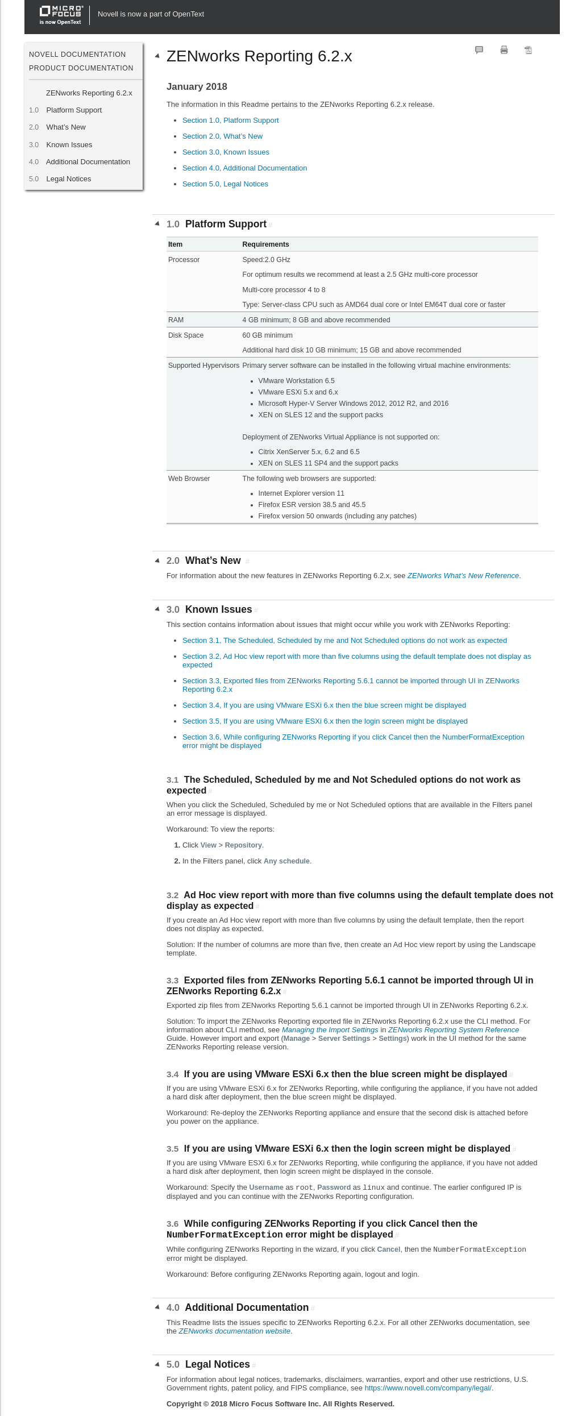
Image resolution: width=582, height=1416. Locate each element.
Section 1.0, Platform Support (230, 120)
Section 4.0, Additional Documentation (244, 168)
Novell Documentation (77, 55)
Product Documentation (81, 68)
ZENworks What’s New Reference (463, 575)
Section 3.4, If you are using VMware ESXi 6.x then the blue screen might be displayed (324, 705)
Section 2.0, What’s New (222, 136)
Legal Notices (68, 179)
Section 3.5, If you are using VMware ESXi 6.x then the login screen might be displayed (325, 721)
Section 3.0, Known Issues (225, 152)
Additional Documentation (88, 161)
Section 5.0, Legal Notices (225, 184)
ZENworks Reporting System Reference (453, 1029)
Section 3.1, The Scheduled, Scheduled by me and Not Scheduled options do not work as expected (344, 640)
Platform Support (74, 110)
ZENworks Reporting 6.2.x (89, 93)
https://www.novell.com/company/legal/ (428, 1388)
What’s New (66, 127)
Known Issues (69, 144)
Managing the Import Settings (330, 1029)
